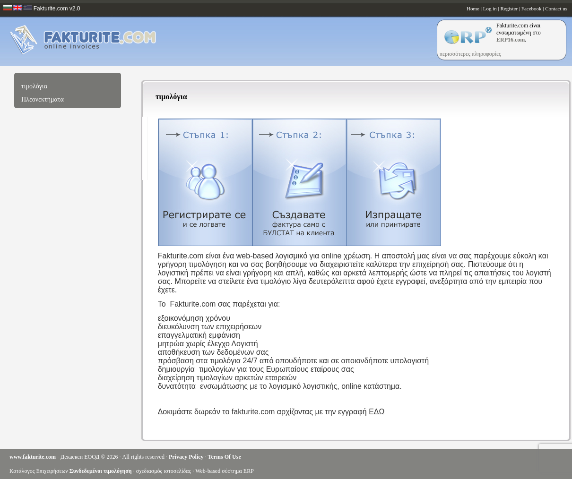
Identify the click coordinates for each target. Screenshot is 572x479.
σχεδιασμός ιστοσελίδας (163, 471)
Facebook (531, 8)
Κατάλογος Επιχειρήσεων (38, 471)
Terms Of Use (224, 456)
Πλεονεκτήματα (42, 99)
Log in (490, 8)
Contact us (556, 8)
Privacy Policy (186, 456)
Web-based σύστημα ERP (224, 471)
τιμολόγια (34, 86)
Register (509, 8)
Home (473, 8)
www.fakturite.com (32, 456)
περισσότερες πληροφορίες (470, 54)
